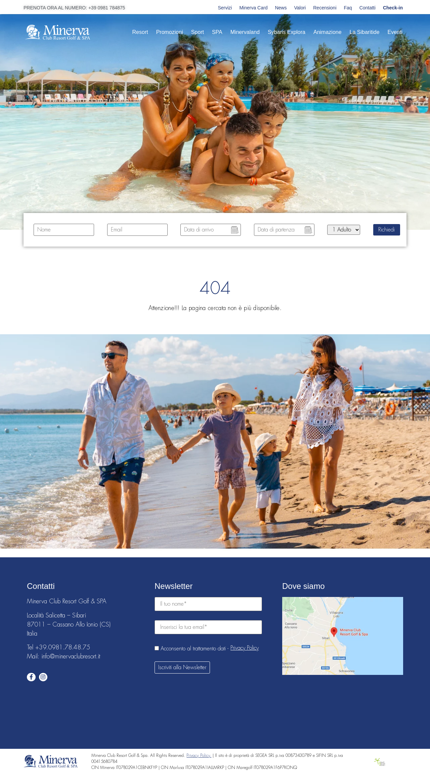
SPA (217, 32)
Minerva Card (253, 7)
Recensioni (324, 7)
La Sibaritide (365, 32)
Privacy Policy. (198, 756)
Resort (140, 32)
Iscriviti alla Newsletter (182, 667)
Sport (197, 32)
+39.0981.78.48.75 (62, 647)
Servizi (225, 7)
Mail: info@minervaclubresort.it (63, 656)
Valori (300, 7)
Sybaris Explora (286, 32)
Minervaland (245, 32)
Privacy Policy (244, 648)
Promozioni (169, 32)
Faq (348, 7)
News (281, 7)
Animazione (327, 32)
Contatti (367, 7)
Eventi (395, 32)
